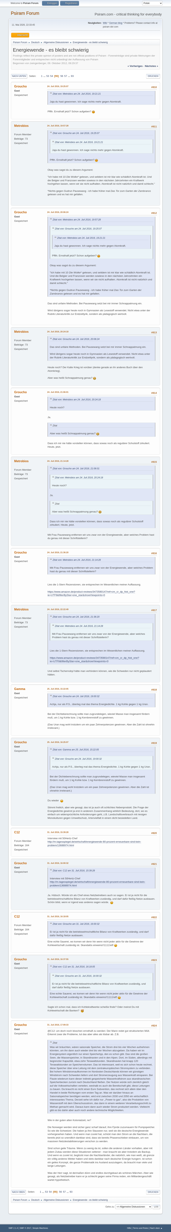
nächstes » (151, 66)
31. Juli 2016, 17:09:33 (57, 1025)
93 (72, 76)
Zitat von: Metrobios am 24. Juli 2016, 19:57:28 (77, 219)
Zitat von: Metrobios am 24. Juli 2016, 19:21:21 (77, 94)
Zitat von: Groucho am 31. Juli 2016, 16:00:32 (76, 924)
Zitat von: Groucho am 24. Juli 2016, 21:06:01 (76, 468)
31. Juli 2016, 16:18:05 (57, 916)
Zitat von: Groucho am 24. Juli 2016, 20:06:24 (76, 339)
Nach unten (19, 76)
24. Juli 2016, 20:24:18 (57, 331)
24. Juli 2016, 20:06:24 (57, 212)
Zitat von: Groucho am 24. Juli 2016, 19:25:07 (76, 133)
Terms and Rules (140, 1228)
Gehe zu (109, 1206)
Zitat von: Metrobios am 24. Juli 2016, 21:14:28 (77, 560)
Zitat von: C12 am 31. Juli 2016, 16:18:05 (74, 966)
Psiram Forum (25, 13)
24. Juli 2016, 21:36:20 (57, 552)
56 (61, 76)
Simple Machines (40, 1228)
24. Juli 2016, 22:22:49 (57, 609)
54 (51, 76)
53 (47, 76)
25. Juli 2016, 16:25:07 (57, 742)
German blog (115, 23)
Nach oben (18, 1192)
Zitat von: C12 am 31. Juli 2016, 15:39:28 (74, 870)
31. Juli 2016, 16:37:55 (57, 959)
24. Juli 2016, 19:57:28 (57, 126)
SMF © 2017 (25, 1228)
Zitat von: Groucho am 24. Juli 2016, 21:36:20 (76, 617)
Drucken (153, 76)
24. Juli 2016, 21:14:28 (57, 461)
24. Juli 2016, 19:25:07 (57, 86)
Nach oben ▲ (156, 1228)
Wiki (105, 23)
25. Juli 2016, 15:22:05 (57, 689)
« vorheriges (135, 66)
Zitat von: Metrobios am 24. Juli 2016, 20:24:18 (77, 399)
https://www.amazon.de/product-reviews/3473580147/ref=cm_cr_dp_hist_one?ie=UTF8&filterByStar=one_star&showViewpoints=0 (91, 593)
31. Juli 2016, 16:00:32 (57, 863)
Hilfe (129, 1228)
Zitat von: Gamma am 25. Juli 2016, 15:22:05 (76, 749)
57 (65, 76)
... (44, 76)
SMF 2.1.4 (13, 1228)
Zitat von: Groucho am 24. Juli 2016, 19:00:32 (76, 696)
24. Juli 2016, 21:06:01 (57, 392)
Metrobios (21, 125)
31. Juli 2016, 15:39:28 (57, 832)
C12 (17, 832)
